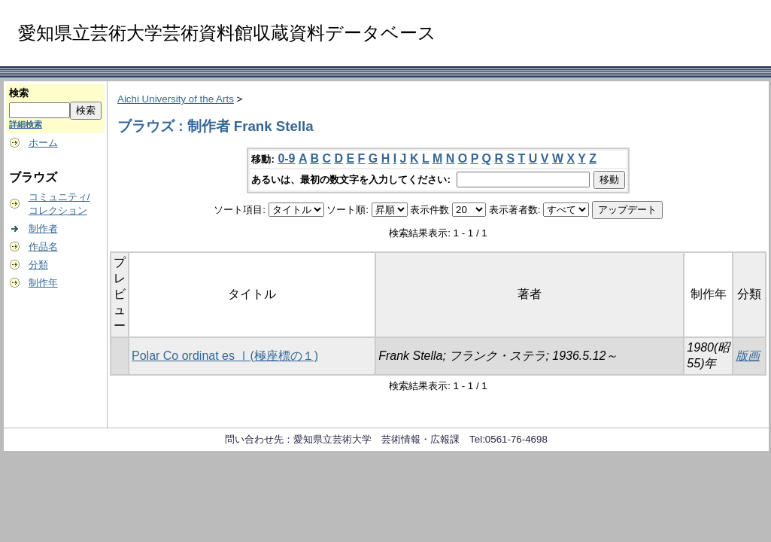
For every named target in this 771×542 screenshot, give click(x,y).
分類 (38, 264)
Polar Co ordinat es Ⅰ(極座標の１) (225, 355)
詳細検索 (25, 124)
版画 (748, 355)
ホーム (43, 142)
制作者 (43, 228)
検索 (19, 93)
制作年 (43, 282)
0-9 (286, 158)
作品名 (43, 246)
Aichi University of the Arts (175, 99)
